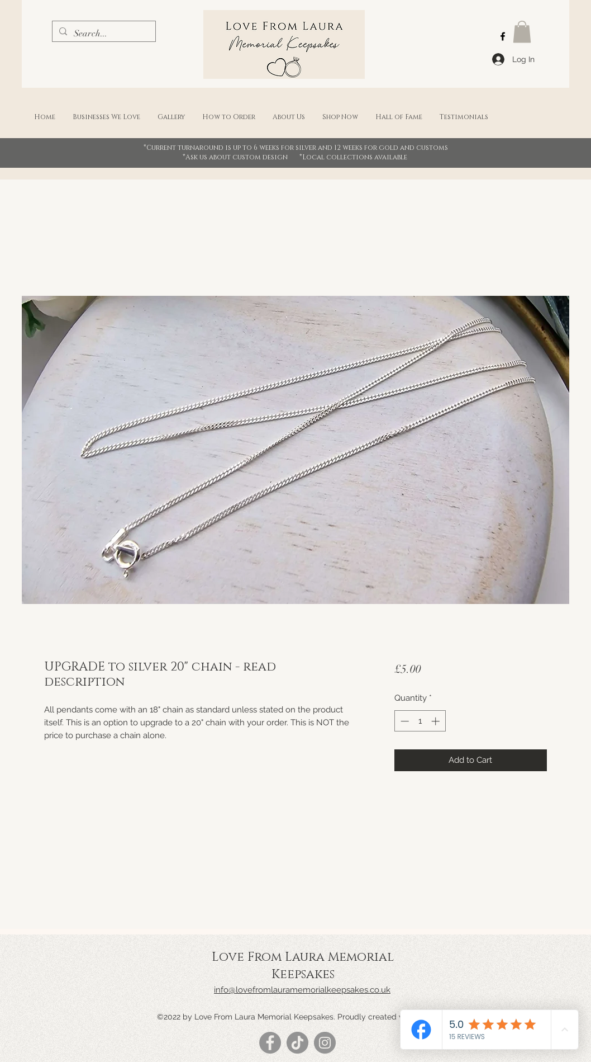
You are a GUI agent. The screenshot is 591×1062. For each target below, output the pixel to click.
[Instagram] (325, 1043)
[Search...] (103, 33)
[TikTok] (297, 1043)
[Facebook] (502, 36)
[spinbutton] (420, 721)
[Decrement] (403, 721)
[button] (522, 32)
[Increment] (436, 721)
